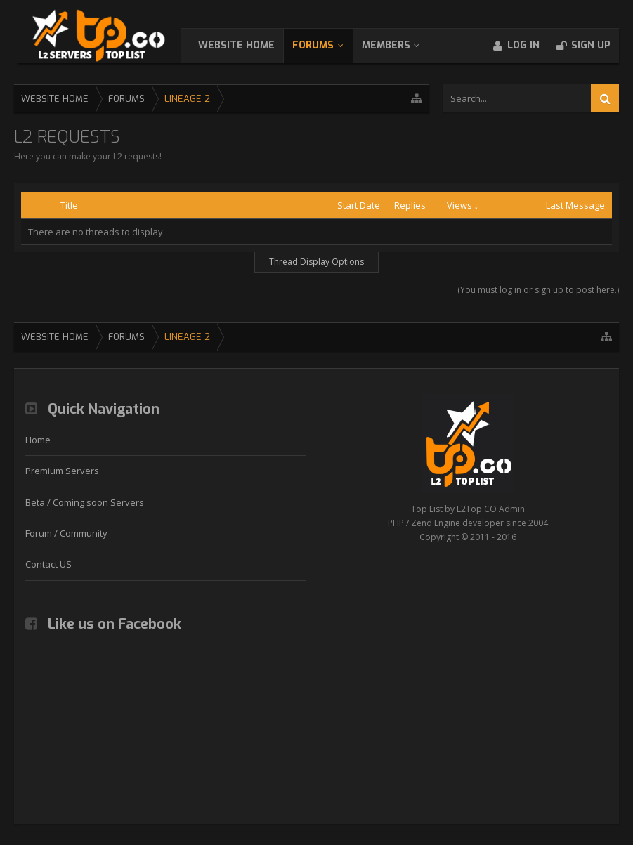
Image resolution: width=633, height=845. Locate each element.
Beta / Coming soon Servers (84, 502)
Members (400, 45)
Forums (327, 45)
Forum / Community (66, 533)
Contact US (48, 564)
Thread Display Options (316, 262)
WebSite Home (250, 45)
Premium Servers (62, 470)
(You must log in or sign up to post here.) (538, 290)
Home (38, 439)
